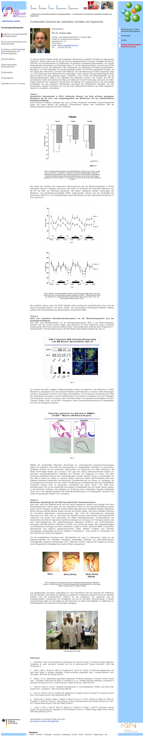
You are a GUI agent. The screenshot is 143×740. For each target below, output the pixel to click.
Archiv (123, 40)
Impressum (62, 9)
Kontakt (43, 9)
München (88, 735)
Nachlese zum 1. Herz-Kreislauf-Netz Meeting (130, 30)
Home (34, 9)
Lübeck (74, 735)
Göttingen (48, 735)
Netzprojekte (7, 72)
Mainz (81, 735)
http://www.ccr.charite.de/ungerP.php (44, 721)
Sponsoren (74, 9)
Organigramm (8, 78)
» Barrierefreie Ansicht (10, 21)
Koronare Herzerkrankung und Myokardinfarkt (14, 43)
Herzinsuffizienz (9, 59)
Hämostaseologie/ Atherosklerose (10, 66)
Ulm (106, 735)
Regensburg (98, 735)
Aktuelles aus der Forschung (14, 84)
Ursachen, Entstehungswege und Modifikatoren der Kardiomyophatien (14, 51)
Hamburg (56, 735)
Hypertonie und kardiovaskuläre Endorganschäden (15, 35)
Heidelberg (66, 735)
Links (52, 9)
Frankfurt (39, 735)
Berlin (32, 735)
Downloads (125, 36)
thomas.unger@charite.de (67, 45)
